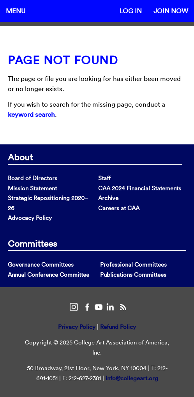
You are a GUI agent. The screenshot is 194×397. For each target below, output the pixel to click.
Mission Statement (32, 188)
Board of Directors (32, 178)
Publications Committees (133, 274)
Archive (108, 198)
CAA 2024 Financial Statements (139, 188)
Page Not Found (63, 60)
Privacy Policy (76, 326)
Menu (15, 11)
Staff (104, 178)
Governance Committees (41, 264)
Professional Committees (133, 264)
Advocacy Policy (30, 217)
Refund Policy (118, 326)
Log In (131, 11)
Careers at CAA (118, 208)
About (20, 156)
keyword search (31, 114)
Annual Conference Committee (48, 274)
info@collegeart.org (132, 378)
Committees (32, 243)
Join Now (170, 11)
